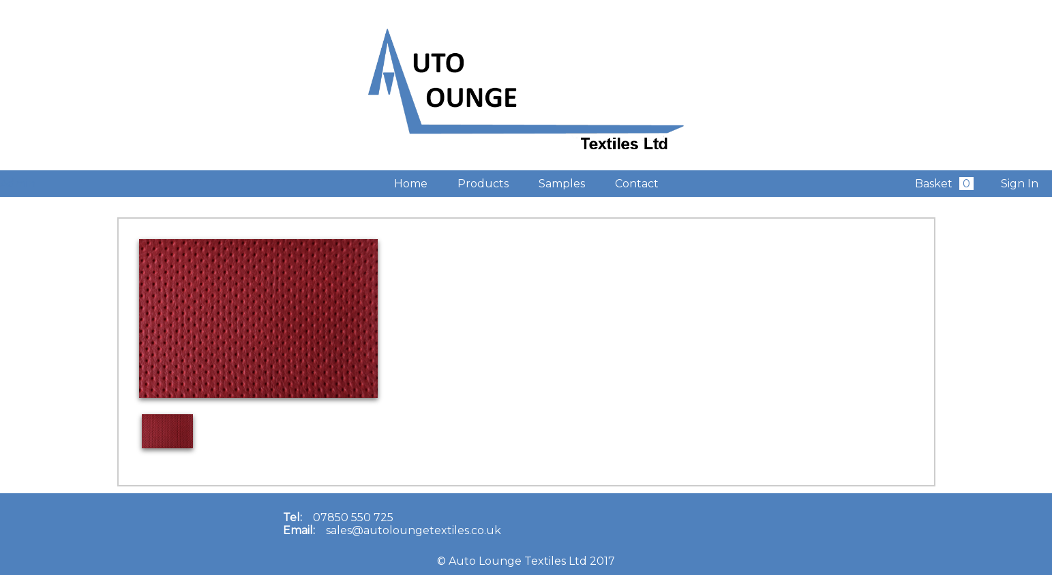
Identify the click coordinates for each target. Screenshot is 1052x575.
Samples (562, 183)
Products (483, 183)
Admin (17, 183)
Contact (637, 183)
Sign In (1019, 183)
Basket (944, 183)
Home (410, 183)
